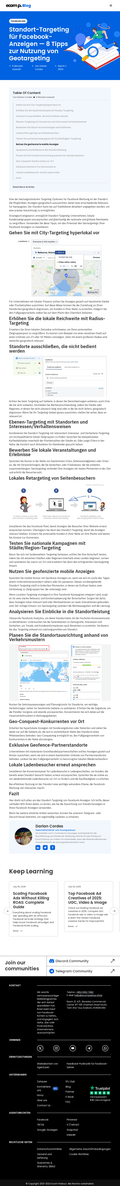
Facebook (42, 1119)
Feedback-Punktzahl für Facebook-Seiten (87, 1065)
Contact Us (43, 1105)
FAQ (68, 1101)
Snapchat (72, 1129)
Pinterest (72, 1119)
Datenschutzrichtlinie (49, 1149)
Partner (70, 1091)
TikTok (40, 1124)
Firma (40, 1095)
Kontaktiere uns (44, 1088)
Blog (68, 1086)
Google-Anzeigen (47, 1129)
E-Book (70, 1096)
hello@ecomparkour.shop (88, 995)
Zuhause (42, 1081)
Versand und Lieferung (44, 1156)
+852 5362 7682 (84, 992)
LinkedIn (71, 1134)
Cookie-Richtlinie (79, 1154)
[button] (111, 6)
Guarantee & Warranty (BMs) (46, 1164)
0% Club (70, 1081)
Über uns (42, 1100)
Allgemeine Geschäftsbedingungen (90, 1149)
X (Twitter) (73, 1124)
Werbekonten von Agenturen (47, 1065)
